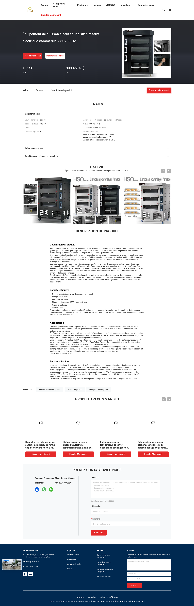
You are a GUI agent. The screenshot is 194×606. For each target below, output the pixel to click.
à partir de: (96, 506)
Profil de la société (73, 555)
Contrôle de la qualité (74, 564)
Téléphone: (96, 519)
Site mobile (92, 597)
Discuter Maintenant (32, 56)
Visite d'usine (71, 559)
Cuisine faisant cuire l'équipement (103, 563)
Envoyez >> (134, 586)
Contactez (98, 533)
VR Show (110, 5)
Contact (69, 569)
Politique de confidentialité (109, 597)
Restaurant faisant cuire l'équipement (105, 570)
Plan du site (80, 597)
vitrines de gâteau (74, 390)
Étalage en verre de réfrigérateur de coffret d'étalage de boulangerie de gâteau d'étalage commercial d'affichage (148, 448)
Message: (95, 477)
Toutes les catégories (104, 576)
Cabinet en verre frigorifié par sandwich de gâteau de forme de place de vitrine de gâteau (74, 445)
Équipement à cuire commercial (103, 556)
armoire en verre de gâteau (49, 390)
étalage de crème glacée (98, 390)
